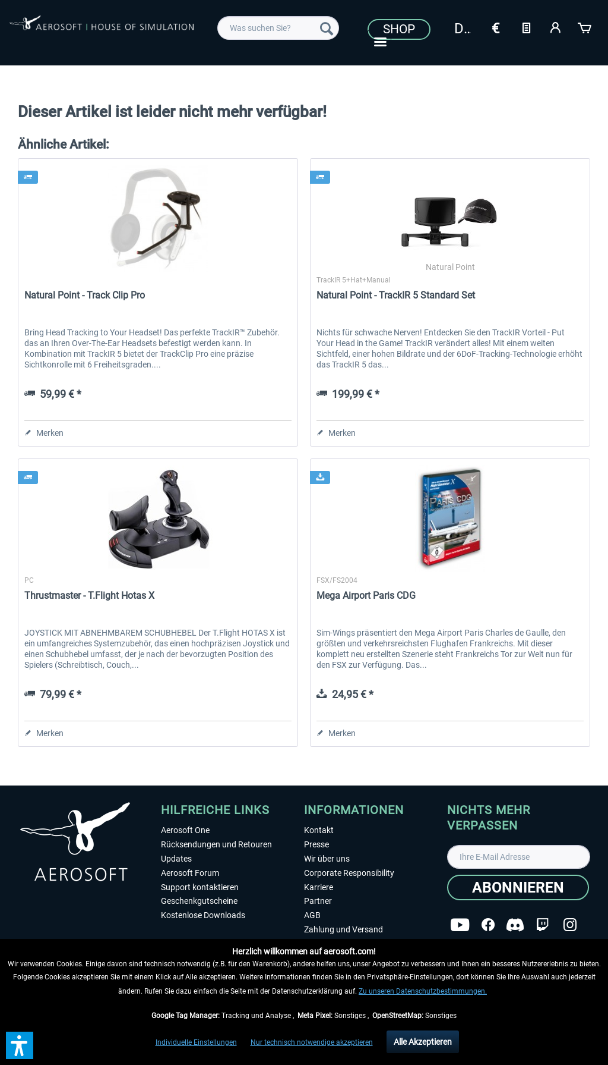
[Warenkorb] (585, 27)
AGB (312, 915)
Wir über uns (327, 858)
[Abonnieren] (518, 887)
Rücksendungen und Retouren (216, 844)
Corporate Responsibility (349, 873)
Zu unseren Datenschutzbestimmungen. (423, 991)
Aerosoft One (185, 830)
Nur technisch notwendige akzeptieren (312, 1042)
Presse (316, 844)
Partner (318, 901)
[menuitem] (278, 28)
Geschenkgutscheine (199, 901)
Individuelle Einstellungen (196, 1042)
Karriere (318, 887)
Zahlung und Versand (343, 929)
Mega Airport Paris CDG (366, 595)
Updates (176, 858)
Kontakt (319, 830)
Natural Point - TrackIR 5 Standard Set (395, 295)
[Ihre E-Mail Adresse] (518, 857)
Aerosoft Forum (190, 873)
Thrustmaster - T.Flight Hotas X (89, 595)
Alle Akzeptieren (423, 1042)
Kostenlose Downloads (203, 915)
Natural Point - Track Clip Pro (84, 295)
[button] (19, 1045)
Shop (399, 29)
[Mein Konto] (556, 27)
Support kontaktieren (200, 887)
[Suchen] (326, 28)
